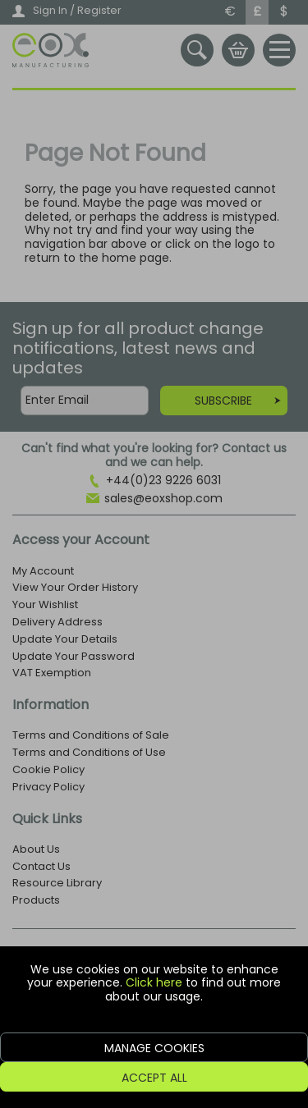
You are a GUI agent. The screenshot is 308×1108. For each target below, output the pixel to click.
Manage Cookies (154, 1048)
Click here (154, 982)
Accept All (154, 1077)
